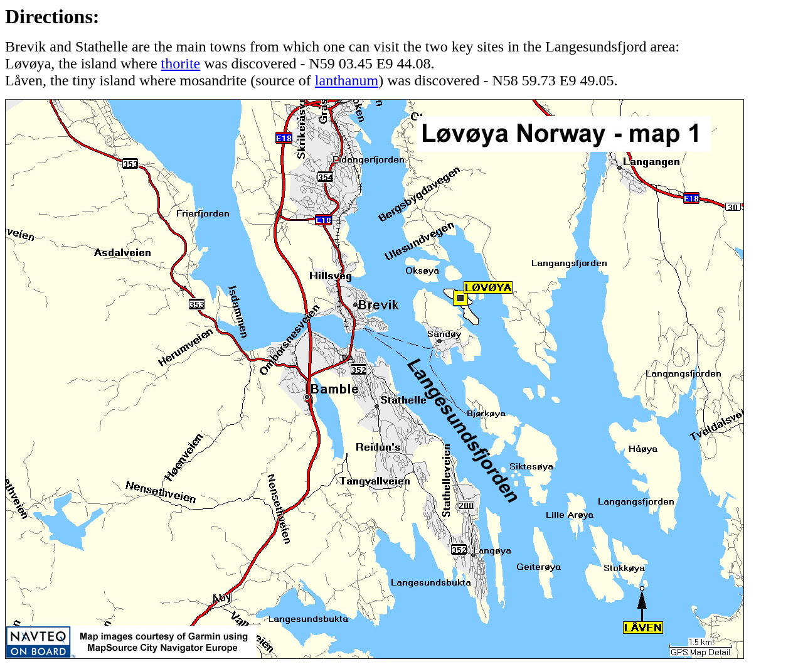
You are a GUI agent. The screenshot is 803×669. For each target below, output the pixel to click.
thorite (181, 63)
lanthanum (346, 80)
